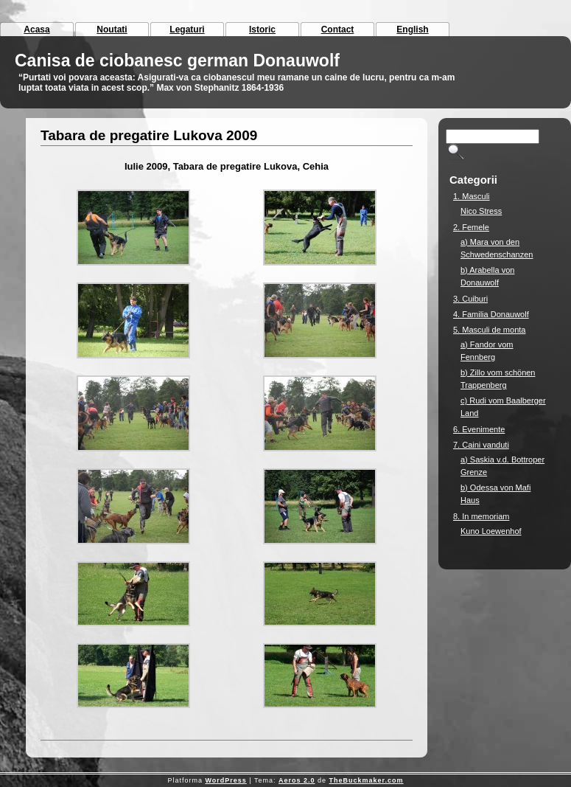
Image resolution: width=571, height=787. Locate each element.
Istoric (262, 29)
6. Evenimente (479, 429)
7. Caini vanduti (481, 444)
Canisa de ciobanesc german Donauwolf (177, 60)
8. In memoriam (481, 516)
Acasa (36, 29)
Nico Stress (481, 211)
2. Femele (471, 227)
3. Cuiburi (470, 298)
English (412, 29)
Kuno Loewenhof (491, 531)
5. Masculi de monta (489, 329)
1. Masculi (471, 196)
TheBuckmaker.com (366, 780)
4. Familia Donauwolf (491, 314)
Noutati (112, 29)
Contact (337, 29)
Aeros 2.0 (297, 780)
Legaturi (186, 29)
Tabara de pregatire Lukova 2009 (149, 135)
